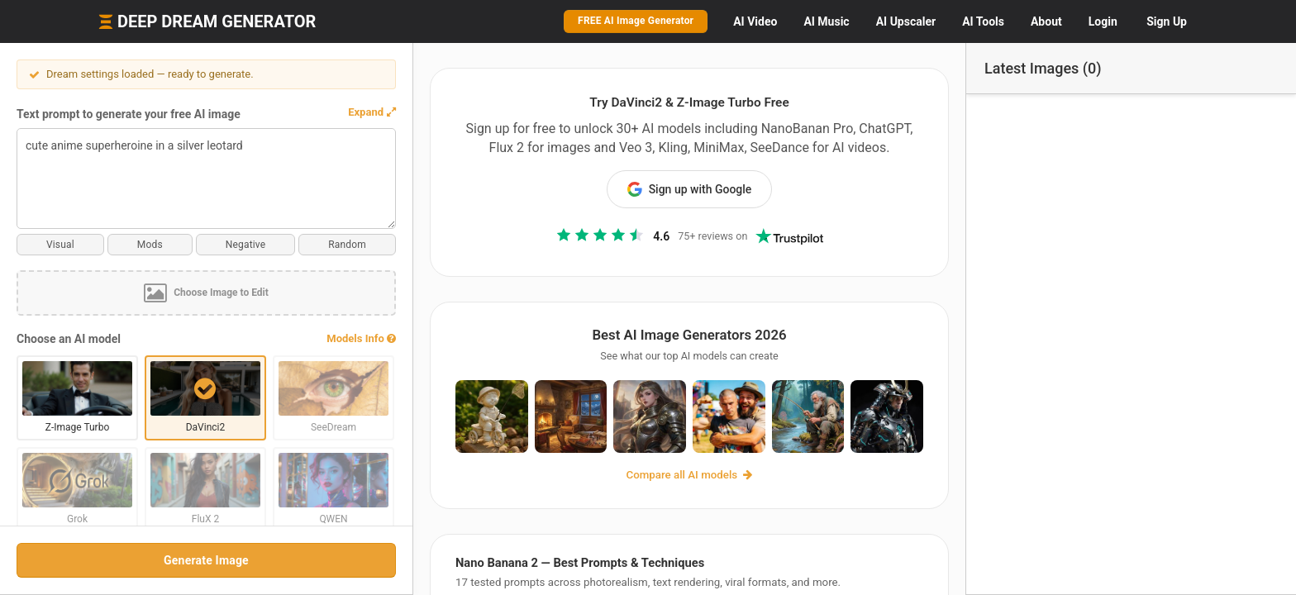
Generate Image (206, 560)
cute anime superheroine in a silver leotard (206, 178)
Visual (60, 244)
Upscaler (906, 21)
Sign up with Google (689, 189)
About (1046, 21)
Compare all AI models (690, 475)
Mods (150, 244)
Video (755, 21)
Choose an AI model (69, 338)
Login (1103, 21)
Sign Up (1166, 21)
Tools (983, 21)
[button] (372, 112)
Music (826, 21)
